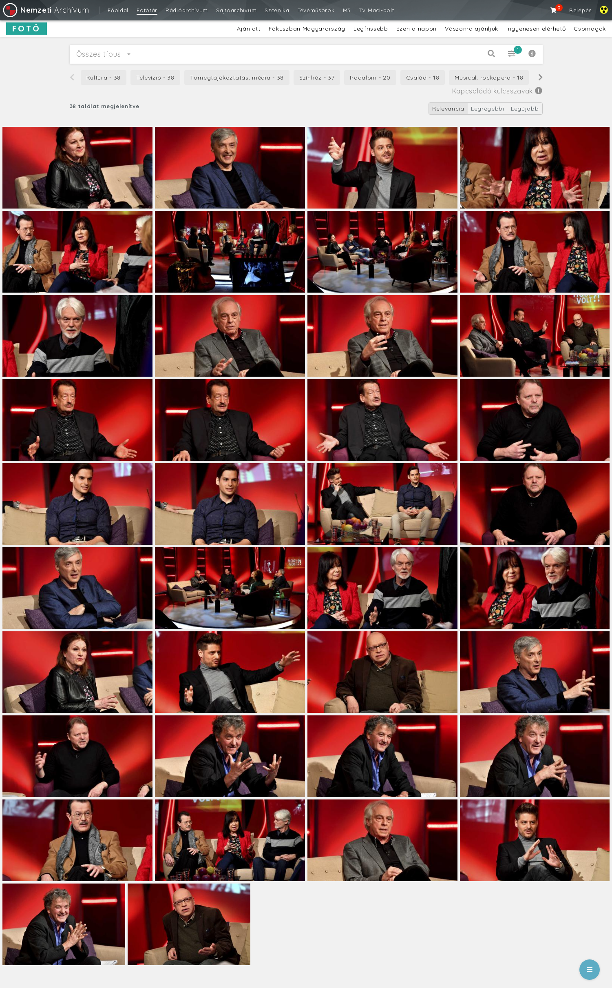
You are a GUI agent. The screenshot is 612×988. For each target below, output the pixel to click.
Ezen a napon (416, 28)
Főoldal (118, 10)
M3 (347, 10)
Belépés (580, 10)
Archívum (45, 10)
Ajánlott (249, 28)
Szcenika (277, 10)
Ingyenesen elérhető (536, 28)
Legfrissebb (371, 28)
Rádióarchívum (187, 10)
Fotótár (147, 10)
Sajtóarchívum (236, 10)
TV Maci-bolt (376, 10)
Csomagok (590, 28)
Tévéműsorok (316, 10)
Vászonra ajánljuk (471, 28)
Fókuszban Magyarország (307, 28)
